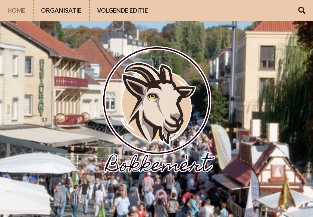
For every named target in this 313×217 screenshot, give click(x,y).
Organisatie (61, 10)
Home (16, 10)
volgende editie (122, 10)
